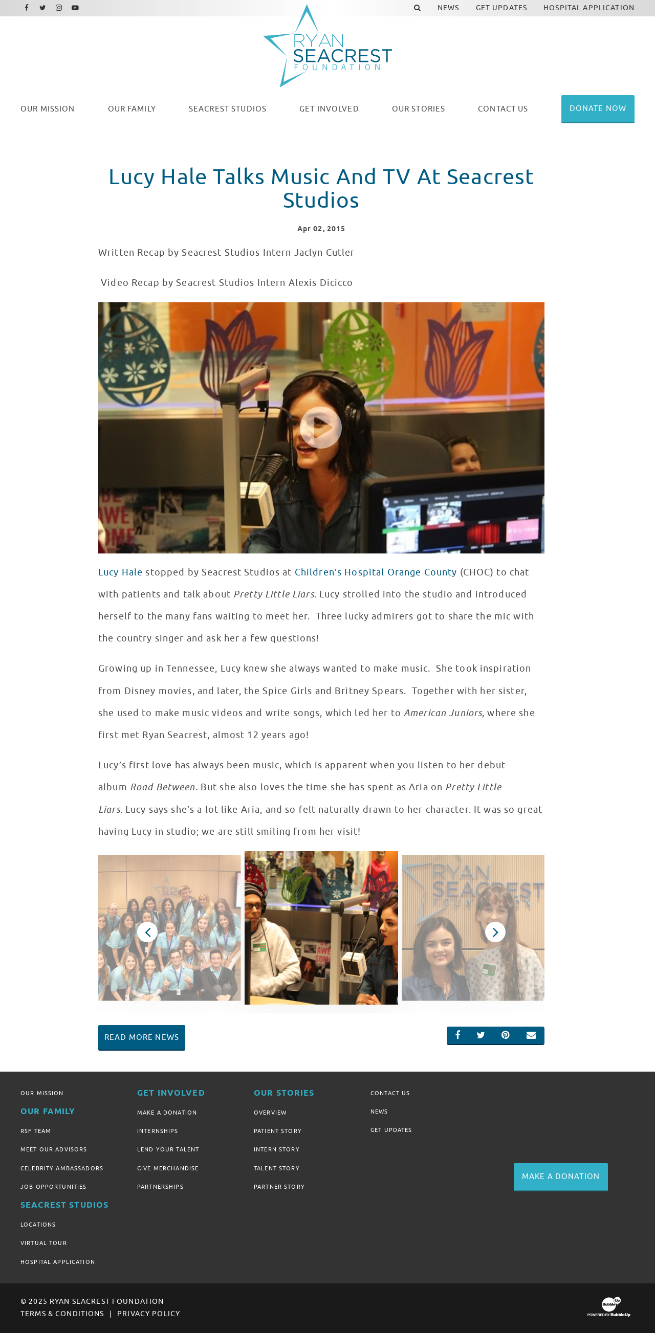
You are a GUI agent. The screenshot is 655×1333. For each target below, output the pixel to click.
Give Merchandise (168, 1168)
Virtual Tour (43, 1243)
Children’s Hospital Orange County (376, 572)
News (379, 1111)
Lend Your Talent (168, 1149)
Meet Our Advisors (53, 1149)
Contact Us (390, 1093)
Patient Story (278, 1131)
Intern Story (277, 1149)
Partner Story (279, 1186)
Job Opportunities (53, 1186)
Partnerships (160, 1186)
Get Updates (391, 1130)
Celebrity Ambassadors (61, 1168)
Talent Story (277, 1168)
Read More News (141, 1037)
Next (495, 932)
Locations (38, 1224)
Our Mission (42, 1093)
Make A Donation (167, 1112)
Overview (270, 1112)
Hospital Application (57, 1261)
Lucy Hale (120, 572)
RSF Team (35, 1131)
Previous (147, 932)
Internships (158, 1131)
